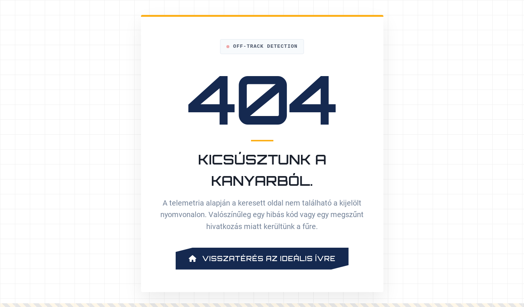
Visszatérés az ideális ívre (262, 258)
